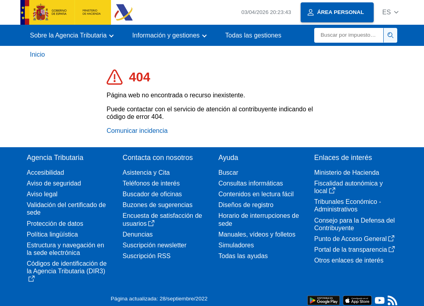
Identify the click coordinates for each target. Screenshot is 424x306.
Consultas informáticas (250, 183)
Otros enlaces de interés (348, 260)
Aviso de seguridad (54, 183)
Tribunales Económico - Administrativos (347, 205)
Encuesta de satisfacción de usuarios (162, 219)
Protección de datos (55, 223)
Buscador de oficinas (152, 194)
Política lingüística (52, 234)
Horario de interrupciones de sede (258, 219)
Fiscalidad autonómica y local (348, 187)
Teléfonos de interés (151, 183)
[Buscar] (349, 35)
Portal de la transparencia (354, 249)
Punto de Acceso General (354, 238)
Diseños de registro (245, 204)
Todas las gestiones (253, 35)
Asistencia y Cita (146, 172)
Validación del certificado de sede (66, 208)
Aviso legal (42, 194)
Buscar (228, 172)
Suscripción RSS (146, 256)
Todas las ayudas (243, 256)
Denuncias (138, 234)
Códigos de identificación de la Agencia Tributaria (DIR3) (67, 271)
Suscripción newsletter (154, 245)
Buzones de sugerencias (157, 204)
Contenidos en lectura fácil (256, 194)
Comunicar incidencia (137, 130)
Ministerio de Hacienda (346, 172)
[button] (390, 12)
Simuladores (236, 245)
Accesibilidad (45, 172)
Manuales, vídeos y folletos (256, 234)
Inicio (37, 54)
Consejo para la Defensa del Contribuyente (354, 224)
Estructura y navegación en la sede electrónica (65, 249)
